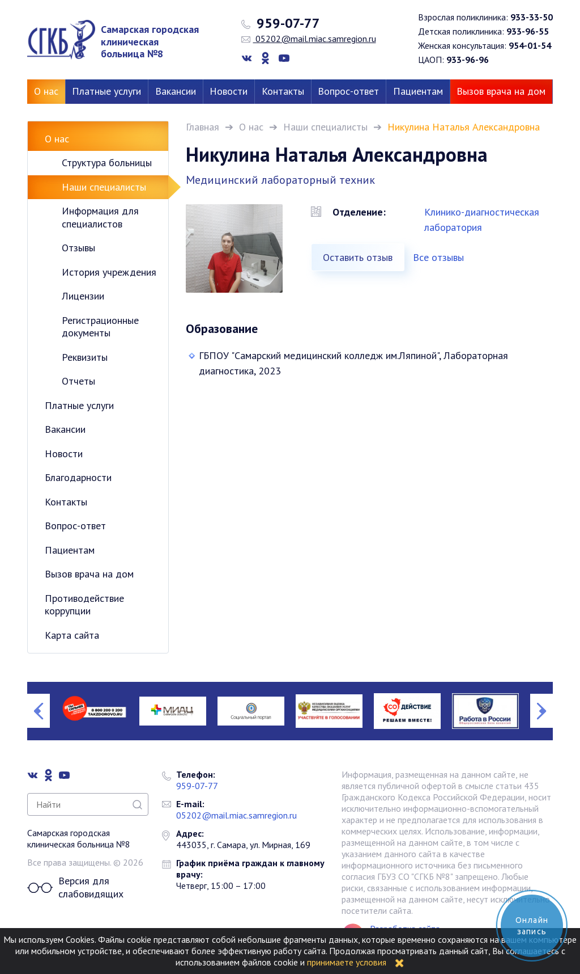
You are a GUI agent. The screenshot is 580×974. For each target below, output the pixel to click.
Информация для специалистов (100, 217)
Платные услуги (106, 91)
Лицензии (83, 295)
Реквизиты (85, 357)
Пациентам (418, 91)
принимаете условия (346, 962)
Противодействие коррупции (84, 605)
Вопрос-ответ (348, 91)
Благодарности (78, 477)
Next (541, 711)
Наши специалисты (325, 126)
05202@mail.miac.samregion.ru (308, 38)
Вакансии (175, 91)
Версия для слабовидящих (75, 887)
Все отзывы (438, 257)
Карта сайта (72, 635)
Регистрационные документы (100, 327)
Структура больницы (107, 162)
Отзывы (78, 247)
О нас (46, 91)
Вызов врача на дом (501, 91)
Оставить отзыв (358, 257)
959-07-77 (280, 23)
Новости (229, 91)
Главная (202, 126)
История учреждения (109, 272)
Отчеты (78, 380)
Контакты (283, 91)
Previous (38, 711)
